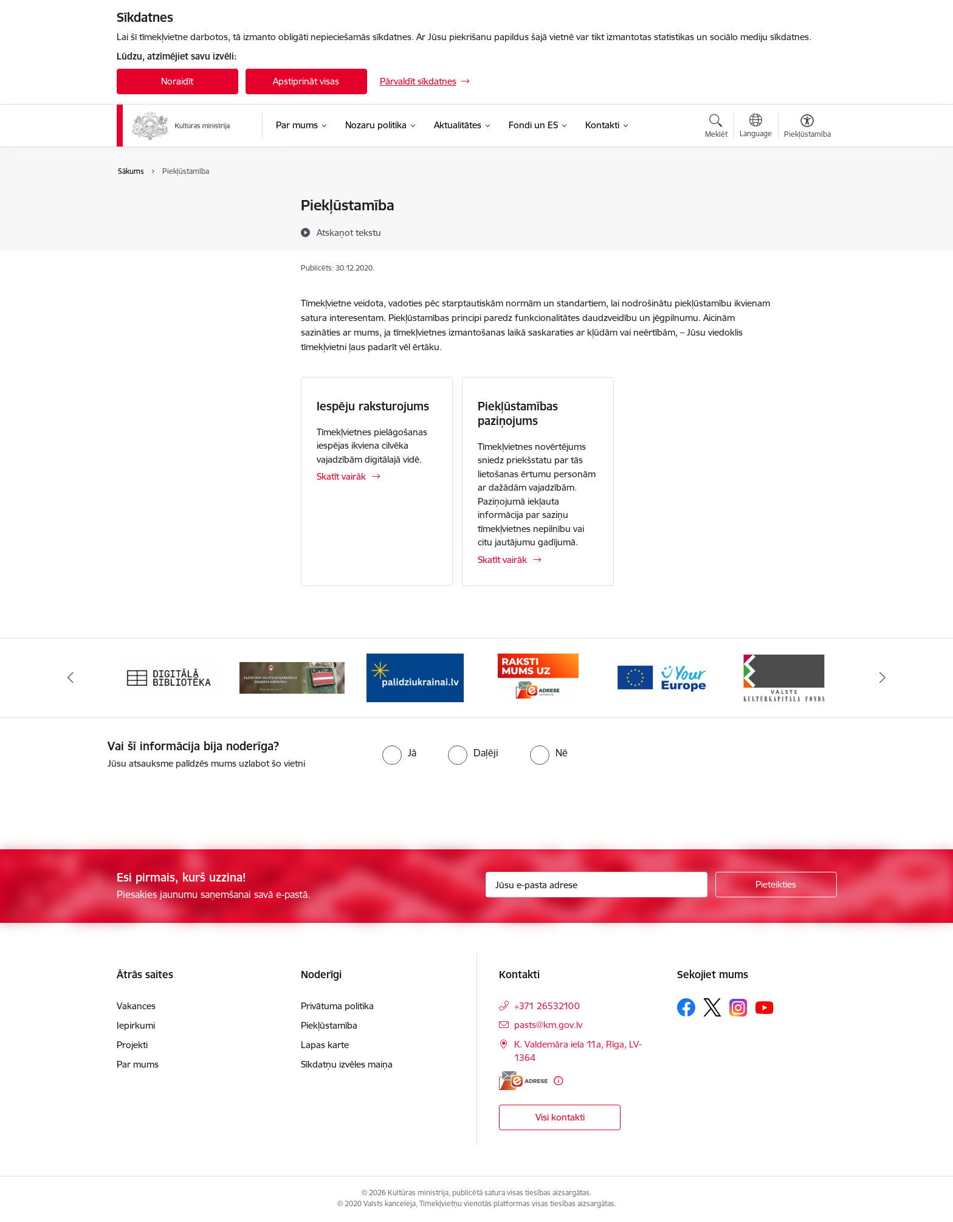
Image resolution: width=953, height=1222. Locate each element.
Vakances (136, 1006)
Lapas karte (153, 248)
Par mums (138, 1064)
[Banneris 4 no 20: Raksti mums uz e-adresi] (538, 677)
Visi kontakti (560, 1117)
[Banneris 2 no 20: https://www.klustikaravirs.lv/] (292, 677)
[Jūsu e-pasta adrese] (596, 884)
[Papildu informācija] (558, 1080)
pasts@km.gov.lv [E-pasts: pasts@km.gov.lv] (548, 1024)
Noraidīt (177, 81)
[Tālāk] (883, 678)
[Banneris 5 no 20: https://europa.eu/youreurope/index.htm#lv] (660, 677)
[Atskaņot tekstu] (349, 232)
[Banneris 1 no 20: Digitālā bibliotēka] (169, 677)
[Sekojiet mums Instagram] (738, 1008)
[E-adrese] (523, 1081)
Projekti (132, 1045)
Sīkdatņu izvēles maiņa (347, 1064)
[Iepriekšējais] (70, 678)
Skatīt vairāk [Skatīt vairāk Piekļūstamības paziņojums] (502, 559)
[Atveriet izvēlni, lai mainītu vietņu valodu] (756, 127)
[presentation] (101, 804)
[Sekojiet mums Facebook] (686, 1007)
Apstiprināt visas (306, 81)
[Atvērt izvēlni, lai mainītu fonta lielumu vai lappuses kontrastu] (807, 127)
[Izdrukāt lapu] (806, 200)
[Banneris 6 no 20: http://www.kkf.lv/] (784, 677)
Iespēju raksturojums (373, 406)
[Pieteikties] (776, 884)
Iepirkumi (136, 1025)
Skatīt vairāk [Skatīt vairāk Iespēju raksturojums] (341, 476)
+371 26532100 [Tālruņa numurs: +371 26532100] (547, 1006)
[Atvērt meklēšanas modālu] (716, 127)
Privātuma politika (165, 206)
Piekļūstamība (157, 227)
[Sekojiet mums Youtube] (764, 1006)
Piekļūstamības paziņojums (518, 413)
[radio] (399, 752)
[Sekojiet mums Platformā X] (712, 1007)
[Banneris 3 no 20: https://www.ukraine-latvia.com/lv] (415, 677)
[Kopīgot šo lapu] (806, 231)
